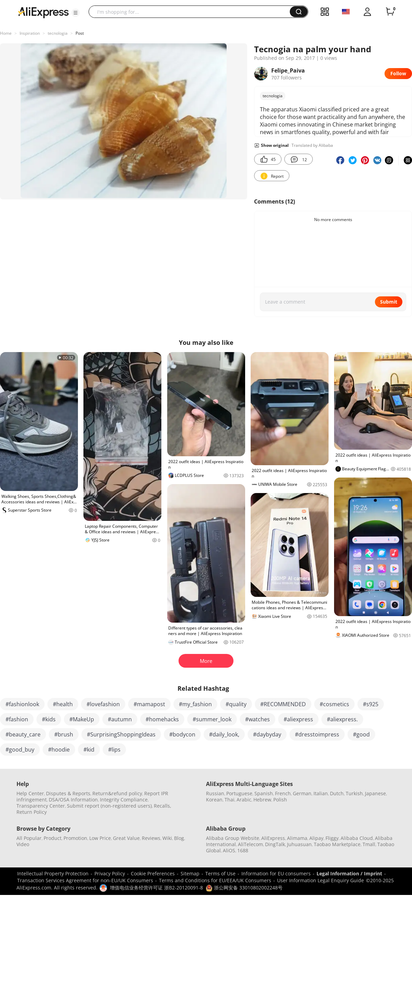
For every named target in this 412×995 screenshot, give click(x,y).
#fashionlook (22, 704)
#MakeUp (81, 719)
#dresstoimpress (317, 734)
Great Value (126, 838)
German (302, 793)
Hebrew (262, 799)
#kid (88, 749)
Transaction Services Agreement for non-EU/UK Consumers (85, 880)
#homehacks (162, 719)
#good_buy (19, 749)
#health (63, 704)
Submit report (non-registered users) (109, 805)
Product (52, 838)
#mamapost (149, 704)
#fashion (16, 719)
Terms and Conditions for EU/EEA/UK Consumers (215, 880)
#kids (49, 719)
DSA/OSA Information (73, 799)
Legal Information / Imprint (349, 873)
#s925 (370, 704)
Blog (179, 838)
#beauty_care (23, 734)
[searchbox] (192, 12)
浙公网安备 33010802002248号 (244, 887)
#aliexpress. (342, 719)
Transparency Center (40, 805)
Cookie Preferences (153, 873)
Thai (229, 799)
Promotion (75, 838)
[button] (75, 13)
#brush (63, 734)
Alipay (316, 838)
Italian (320, 793)
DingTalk (275, 844)
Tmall (369, 844)
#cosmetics (334, 704)
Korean (214, 799)
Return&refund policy (117, 793)
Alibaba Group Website (232, 838)
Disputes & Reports (68, 793)
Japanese (375, 793)
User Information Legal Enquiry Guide (320, 880)
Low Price (100, 838)
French (283, 793)
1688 (242, 850)
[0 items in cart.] (390, 11)
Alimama (297, 838)
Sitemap (190, 873)
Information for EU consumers (276, 873)
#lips (114, 749)
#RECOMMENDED (283, 704)
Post (80, 33)
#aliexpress (298, 719)
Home (6, 33)
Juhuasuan (299, 844)
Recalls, (162, 805)
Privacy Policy (109, 873)
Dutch (337, 793)
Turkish (354, 793)
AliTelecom (250, 844)
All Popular (29, 838)
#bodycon (182, 734)
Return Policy (31, 812)
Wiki (167, 838)
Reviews (151, 838)
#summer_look (212, 719)
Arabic (244, 799)
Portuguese (239, 793)
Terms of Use (220, 873)
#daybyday (267, 734)
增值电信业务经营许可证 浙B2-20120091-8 (156, 887)
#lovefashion (103, 704)
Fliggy (332, 838)
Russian (215, 793)
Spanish (263, 793)
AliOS (229, 850)
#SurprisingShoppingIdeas (121, 734)
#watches (257, 719)
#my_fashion (195, 704)
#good (361, 734)
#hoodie (59, 749)
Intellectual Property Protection (53, 873)
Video (22, 844)
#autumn (120, 719)
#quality (236, 704)
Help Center (30, 793)
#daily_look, (224, 734)
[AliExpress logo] (43, 12)
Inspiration (30, 33)
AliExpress (273, 838)
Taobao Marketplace (337, 844)
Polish (280, 799)
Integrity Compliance (124, 799)
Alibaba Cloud (357, 838)
